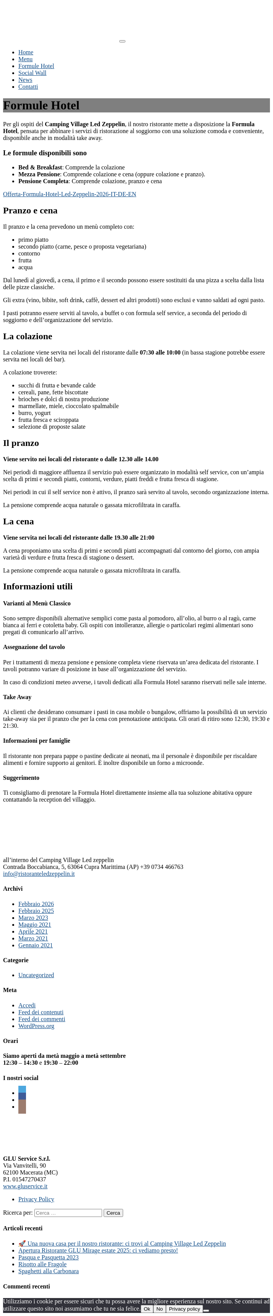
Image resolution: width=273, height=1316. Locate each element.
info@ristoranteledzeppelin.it (39, 873)
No (159, 1309)
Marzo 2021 (33, 938)
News (25, 79)
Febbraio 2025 (36, 911)
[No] (206, 1310)
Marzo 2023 (33, 917)
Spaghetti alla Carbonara (48, 1271)
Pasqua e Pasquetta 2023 (48, 1257)
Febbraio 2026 (36, 904)
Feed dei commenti (41, 1019)
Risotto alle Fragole (42, 1264)
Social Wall (32, 73)
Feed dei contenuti (40, 1012)
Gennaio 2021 (35, 945)
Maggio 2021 (34, 924)
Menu (25, 59)
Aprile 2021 (33, 931)
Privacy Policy (36, 1199)
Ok (147, 1309)
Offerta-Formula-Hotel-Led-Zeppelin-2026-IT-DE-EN (69, 194)
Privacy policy (184, 1309)
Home (25, 52)
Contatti (28, 86)
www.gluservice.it (25, 1186)
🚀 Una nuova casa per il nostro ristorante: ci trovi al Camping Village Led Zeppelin (122, 1243)
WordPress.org (36, 1026)
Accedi (27, 1005)
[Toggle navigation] (122, 41)
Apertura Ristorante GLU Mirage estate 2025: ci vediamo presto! (98, 1250)
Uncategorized (36, 975)
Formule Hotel (36, 66)
